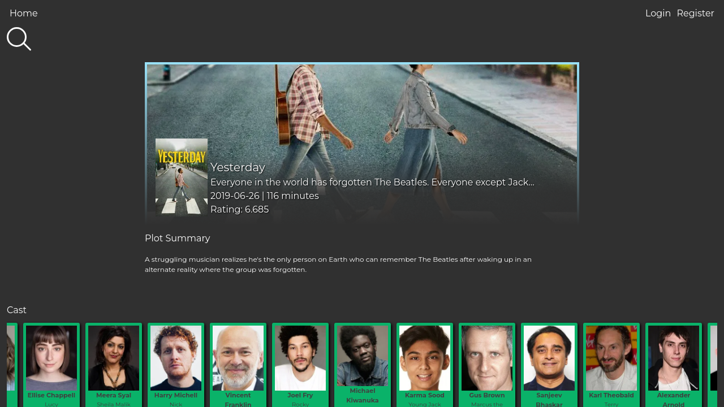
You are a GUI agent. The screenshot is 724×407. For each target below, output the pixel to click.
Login (658, 13)
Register (695, 13)
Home (24, 13)
